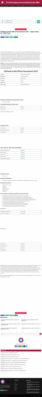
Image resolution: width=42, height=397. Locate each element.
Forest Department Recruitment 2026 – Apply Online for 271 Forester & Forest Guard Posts (14, 360)
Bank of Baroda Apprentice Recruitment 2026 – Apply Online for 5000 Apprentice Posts (13, 370)
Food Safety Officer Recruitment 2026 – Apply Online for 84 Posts (10, 354)
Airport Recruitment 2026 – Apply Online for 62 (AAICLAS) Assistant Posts (11, 368)
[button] (2, 37)
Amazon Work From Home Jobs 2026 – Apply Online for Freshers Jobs (11, 366)
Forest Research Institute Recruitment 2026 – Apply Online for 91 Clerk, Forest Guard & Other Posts (15, 358)
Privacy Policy (16, 384)
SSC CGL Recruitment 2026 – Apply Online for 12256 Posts (9, 352)
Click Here (23, 243)
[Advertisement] (21, 13)
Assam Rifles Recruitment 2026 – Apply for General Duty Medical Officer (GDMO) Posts (13, 362)
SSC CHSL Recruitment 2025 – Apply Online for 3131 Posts (30, 328)
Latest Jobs (6, 6)
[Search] (40, 334)
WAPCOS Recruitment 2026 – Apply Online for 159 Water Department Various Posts (13, 364)
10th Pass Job (12, 6)
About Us (16, 386)
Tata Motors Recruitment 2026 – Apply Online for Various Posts (10, 356)
